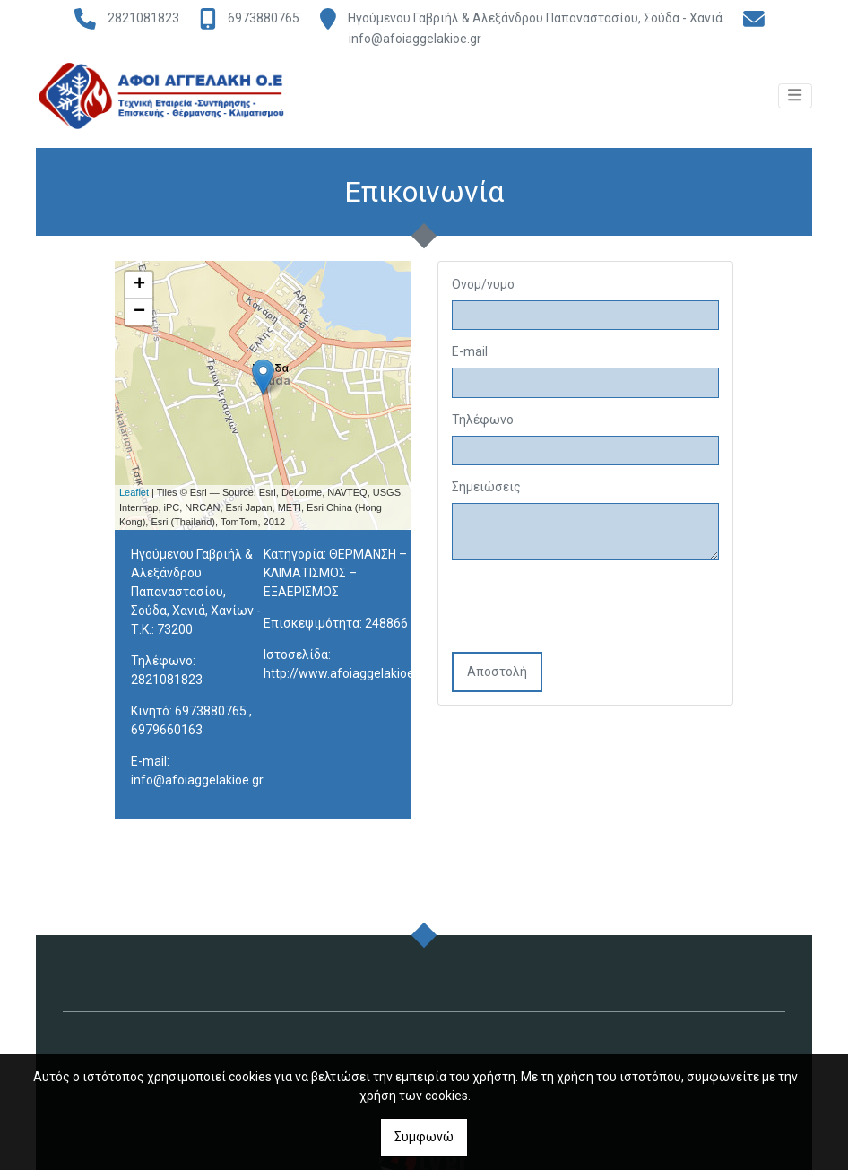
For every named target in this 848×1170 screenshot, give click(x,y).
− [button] (139, 314)
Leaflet (134, 495)
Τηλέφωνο (483, 422)
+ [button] (139, 287)
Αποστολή (497, 675)
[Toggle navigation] (795, 104)
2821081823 (143, 18)
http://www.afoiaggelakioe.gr (346, 677)
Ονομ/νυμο (483, 287)
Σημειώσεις (486, 490)
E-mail (470, 355)
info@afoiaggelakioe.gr (415, 38)
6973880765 (263, 18)
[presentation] (588, 611)
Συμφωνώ (424, 1137)
